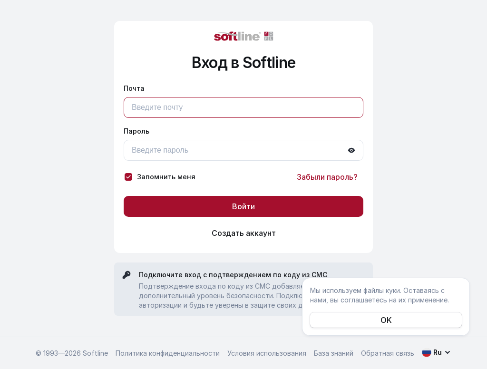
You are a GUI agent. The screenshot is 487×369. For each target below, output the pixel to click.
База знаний (333, 353)
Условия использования (266, 353)
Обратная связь (387, 353)
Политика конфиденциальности (168, 353)
